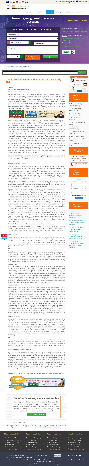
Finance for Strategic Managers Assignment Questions (76, 222)
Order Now (49, 12)
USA (25, 2)
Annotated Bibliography (33, 438)
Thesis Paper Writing (74, 447)
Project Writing (52, 440)
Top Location (40, 12)
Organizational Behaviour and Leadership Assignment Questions (75, 214)
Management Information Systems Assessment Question (76, 236)
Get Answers (80, 12)
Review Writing (31, 447)
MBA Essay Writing (11, 438)
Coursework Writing (74, 444)
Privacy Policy (35, 455)
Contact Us (29, 457)
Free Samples (59, 12)
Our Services (30, 12)
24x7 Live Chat (81, 2)
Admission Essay (31, 440)
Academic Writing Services (76, 449)
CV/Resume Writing (11, 449)
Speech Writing (52, 442)
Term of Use (43, 455)
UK (18, 2)
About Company (69, 12)
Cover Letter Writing (53, 447)
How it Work (21, 455)
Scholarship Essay (32, 442)
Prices (28, 455)
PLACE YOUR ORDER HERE (36, 414)
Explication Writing (32, 444)
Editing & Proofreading (54, 449)
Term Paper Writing (74, 440)
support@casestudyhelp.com (65, 2)
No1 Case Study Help (11, 455)
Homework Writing (74, 442)
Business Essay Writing (12, 442)
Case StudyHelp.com (12, 66)
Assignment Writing (74, 438)
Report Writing (52, 438)
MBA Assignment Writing (13, 440)
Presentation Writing (53, 444)
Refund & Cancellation (11, 457)
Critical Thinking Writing (33, 449)
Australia (10, 2)
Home (22, 12)
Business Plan (9, 444)
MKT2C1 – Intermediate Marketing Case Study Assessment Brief (77, 229)
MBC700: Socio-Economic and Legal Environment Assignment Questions (76, 244)
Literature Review (10, 447)
